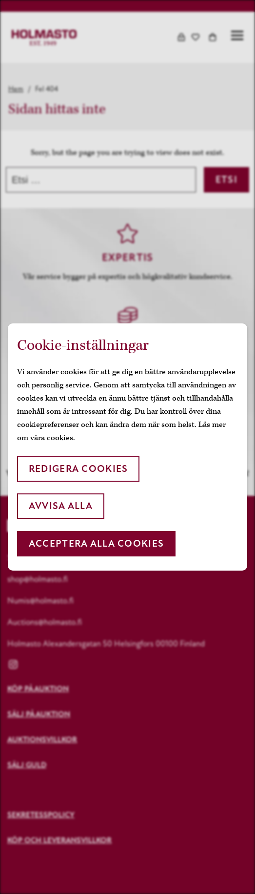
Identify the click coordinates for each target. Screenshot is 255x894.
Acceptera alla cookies (96, 543)
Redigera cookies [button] (78, 469)
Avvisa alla (61, 506)
